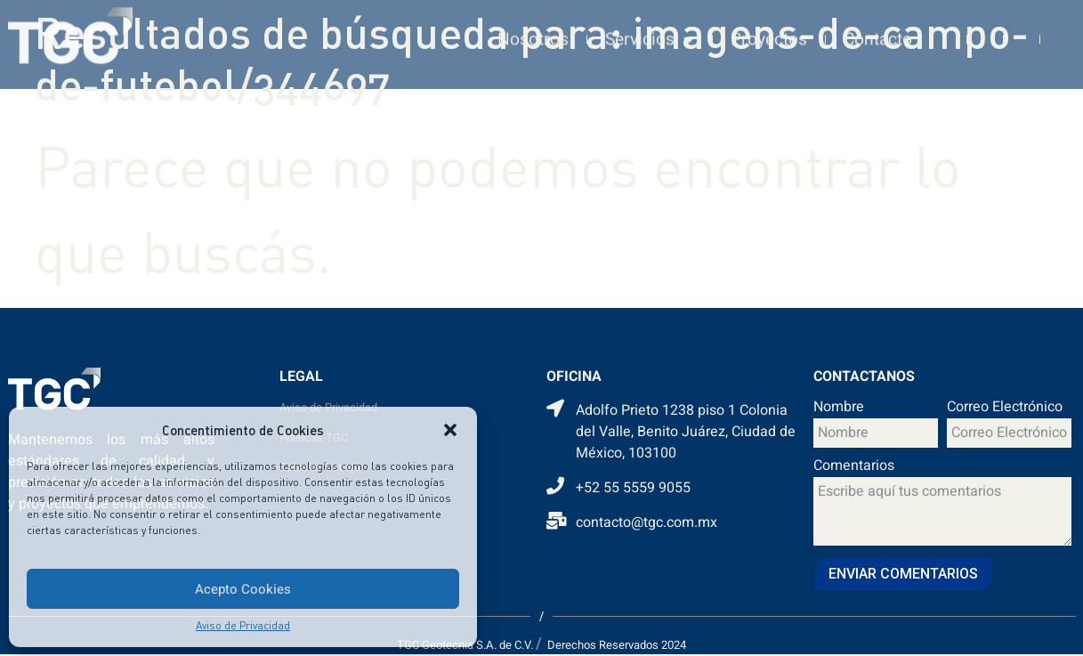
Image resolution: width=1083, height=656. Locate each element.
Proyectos (769, 27)
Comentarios (853, 467)
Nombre (838, 408)
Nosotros (533, 27)
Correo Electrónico (1005, 408)
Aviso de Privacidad (243, 625)
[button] (450, 430)
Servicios (649, 27)
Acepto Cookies (243, 589)
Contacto (878, 27)
